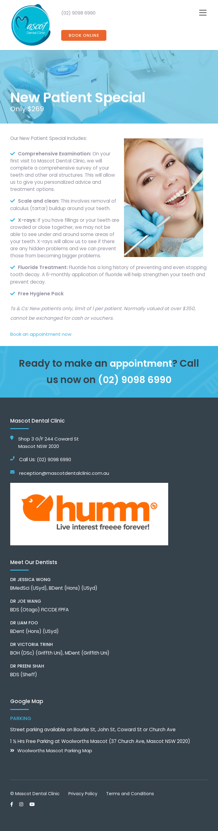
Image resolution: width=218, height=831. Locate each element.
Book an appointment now (41, 334)
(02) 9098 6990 (78, 13)
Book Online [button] (84, 35)
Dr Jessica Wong (30, 579)
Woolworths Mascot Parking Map (54, 750)
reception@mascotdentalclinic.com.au (64, 473)
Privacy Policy (82, 793)
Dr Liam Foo (24, 622)
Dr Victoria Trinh (31, 644)
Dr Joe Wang (25, 601)
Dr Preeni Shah (27, 666)
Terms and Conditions (130, 793)
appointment (141, 363)
